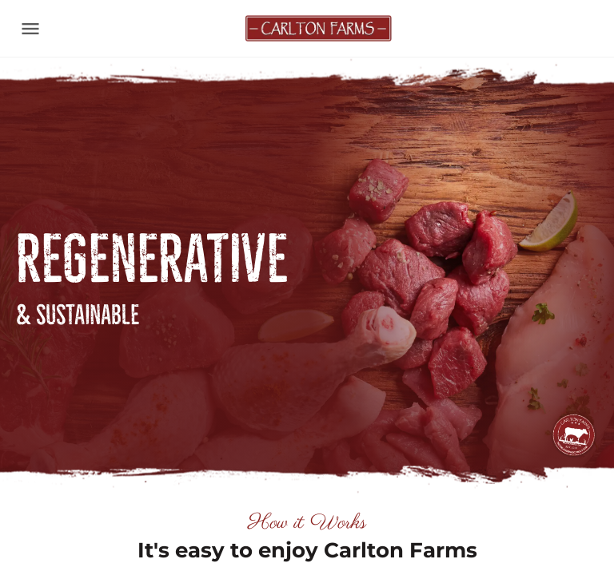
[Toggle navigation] (30, 29)
